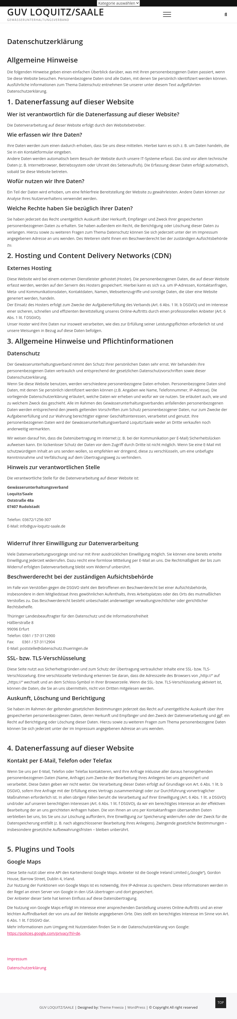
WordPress (136, 1007)
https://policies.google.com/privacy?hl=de (43, 933)
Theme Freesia (111, 1007)
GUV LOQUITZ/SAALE (55, 12)
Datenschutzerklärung (26, 967)
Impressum (17, 958)
